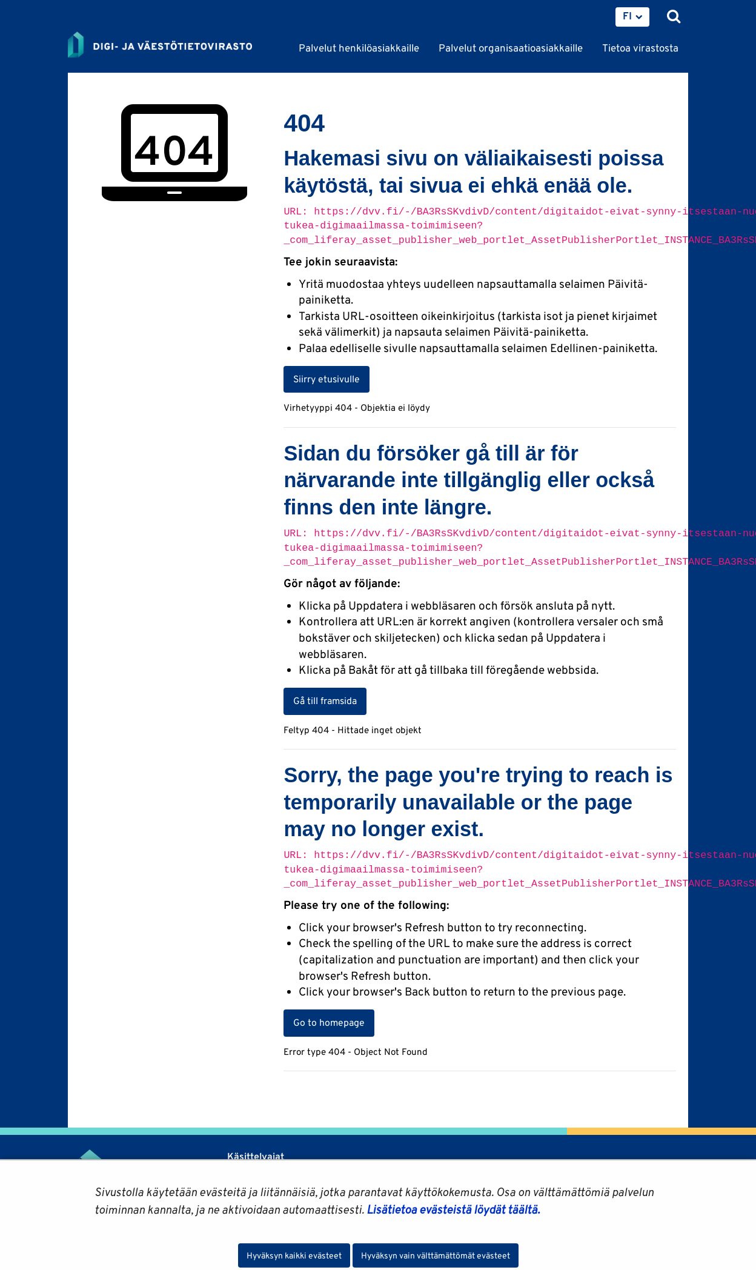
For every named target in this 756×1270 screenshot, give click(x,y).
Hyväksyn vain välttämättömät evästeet (435, 1255)
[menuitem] (632, 17)
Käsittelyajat (255, 1156)
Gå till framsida (325, 700)
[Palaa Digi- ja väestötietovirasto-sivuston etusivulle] (160, 45)
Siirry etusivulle (326, 379)
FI (627, 15)
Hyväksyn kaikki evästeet (294, 1255)
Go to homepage (329, 1022)
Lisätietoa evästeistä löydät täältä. (453, 1209)
